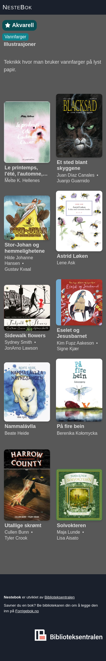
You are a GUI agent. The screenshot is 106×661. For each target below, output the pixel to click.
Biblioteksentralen (60, 597)
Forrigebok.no (27, 611)
